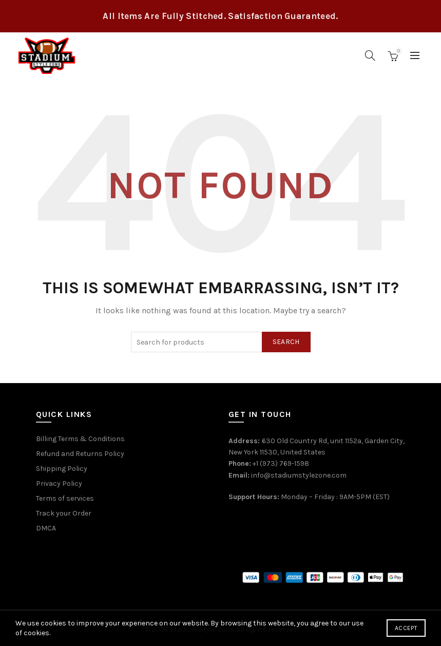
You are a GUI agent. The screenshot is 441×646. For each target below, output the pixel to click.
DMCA (46, 528)
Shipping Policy (61, 468)
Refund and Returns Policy (80, 453)
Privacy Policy (59, 483)
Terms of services (65, 498)
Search (286, 341)
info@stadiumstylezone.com (299, 475)
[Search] (370, 55)
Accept (406, 628)
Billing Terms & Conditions (80, 438)
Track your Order (63, 513)
